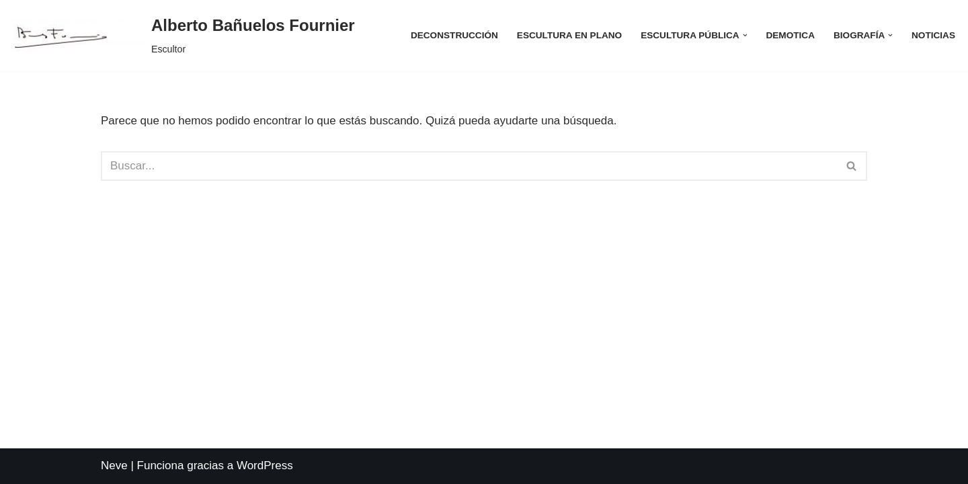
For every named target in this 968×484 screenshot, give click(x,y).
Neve (114, 465)
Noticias (933, 35)
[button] (745, 35)
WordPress (265, 465)
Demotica (790, 35)
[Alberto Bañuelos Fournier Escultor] (182, 35)
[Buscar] (469, 166)
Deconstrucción (454, 35)
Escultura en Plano (569, 35)
